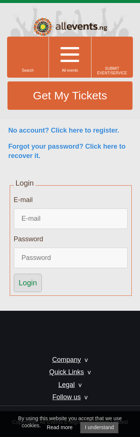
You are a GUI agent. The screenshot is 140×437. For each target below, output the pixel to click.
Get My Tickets (70, 95)
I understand (99, 427)
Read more (59, 427)
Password (28, 239)
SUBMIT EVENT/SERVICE (112, 70)
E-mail (23, 200)
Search (28, 70)
